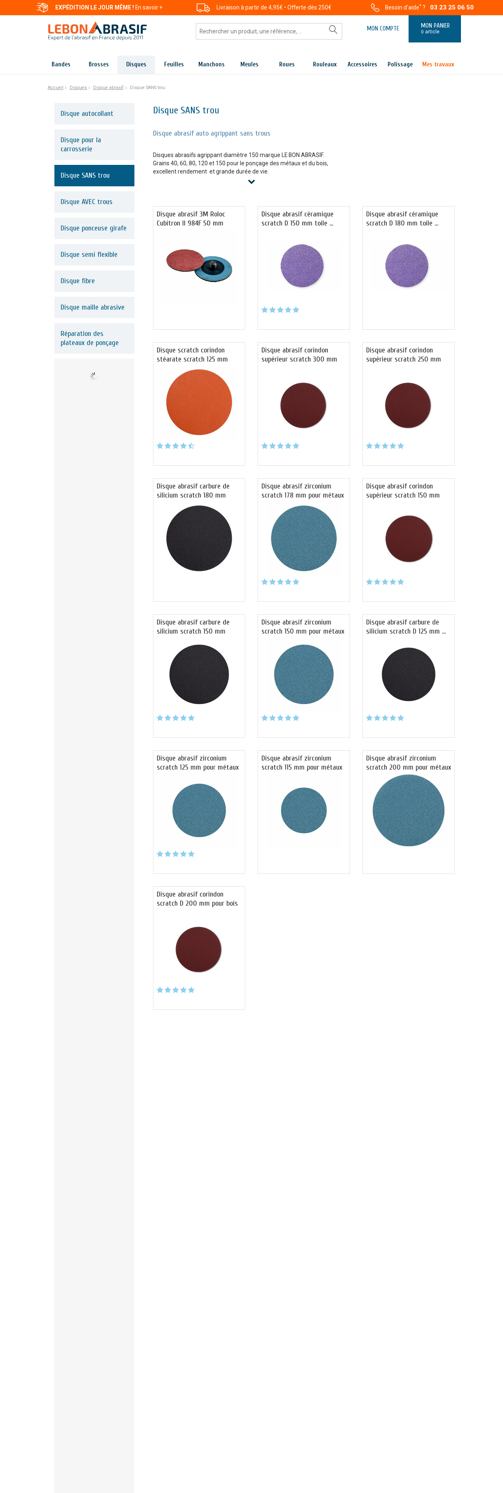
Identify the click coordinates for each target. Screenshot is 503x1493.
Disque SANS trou (85, 175)
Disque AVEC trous (87, 201)
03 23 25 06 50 (452, 7)
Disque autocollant (87, 113)
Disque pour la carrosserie (81, 144)
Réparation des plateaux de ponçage (90, 338)
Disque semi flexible (89, 254)
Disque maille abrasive (93, 307)
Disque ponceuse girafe (94, 228)
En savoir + (148, 7)
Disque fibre (78, 281)
